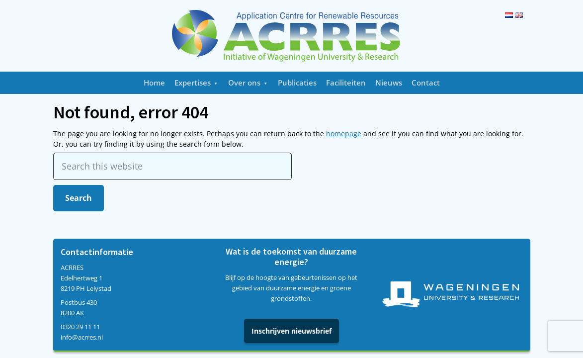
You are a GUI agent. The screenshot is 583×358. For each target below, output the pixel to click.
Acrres (292, 36)
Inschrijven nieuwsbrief (291, 331)
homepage (343, 133)
